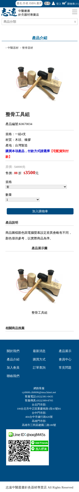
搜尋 (47, 3)
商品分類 (10, 21)
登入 (58, 3)
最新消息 (39, 351)
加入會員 (13, 367)
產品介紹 (13, 359)
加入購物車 (40, 211)
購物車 (73, 3)
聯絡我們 (13, 376)
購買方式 (39, 359)
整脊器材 (27, 47)
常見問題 (65, 367)
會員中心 (65, 359)
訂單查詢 (39, 367)
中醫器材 (13, 47)
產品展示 (65, 351)
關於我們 (13, 351)
